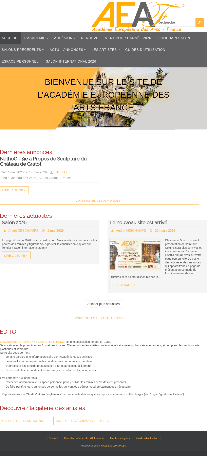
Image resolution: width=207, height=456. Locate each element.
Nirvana (105, 445)
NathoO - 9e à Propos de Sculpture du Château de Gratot (43, 161)
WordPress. (120, 445)
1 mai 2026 (55, 230)
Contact (53, 438)
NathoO (61, 172)
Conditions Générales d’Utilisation (84, 438)
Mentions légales (120, 438)
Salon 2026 (14, 222)
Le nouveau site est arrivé (138, 222)
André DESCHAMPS (23, 230)
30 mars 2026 (165, 230)
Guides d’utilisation (147, 438)
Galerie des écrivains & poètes (82, 420)
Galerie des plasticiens (22, 420)
